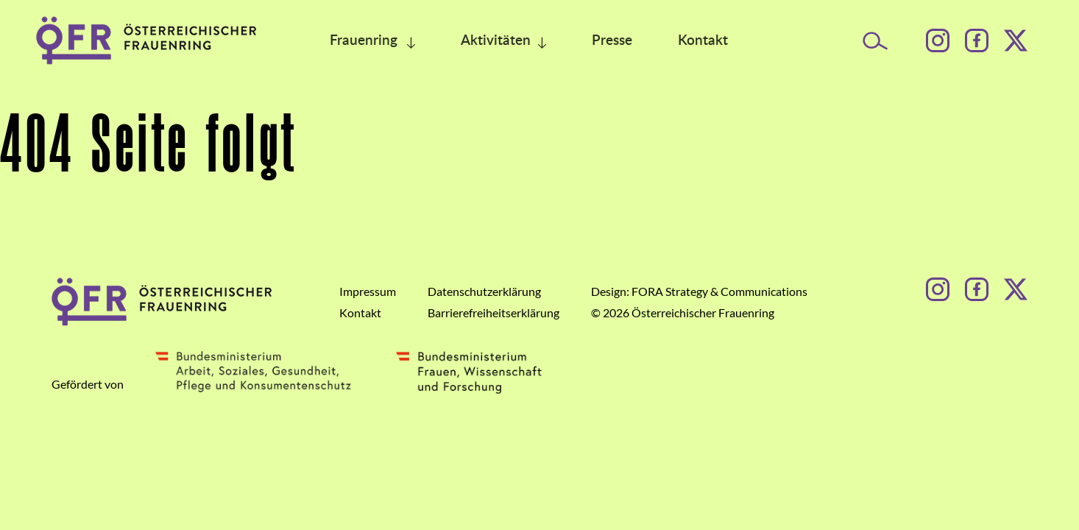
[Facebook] (976, 40)
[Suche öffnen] (875, 41)
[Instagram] (937, 40)
